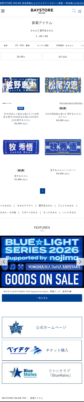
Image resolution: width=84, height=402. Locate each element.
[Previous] (3, 3)
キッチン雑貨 (43, 45)
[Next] (81, 3)
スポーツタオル (30, 212)
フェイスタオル (66, 205)
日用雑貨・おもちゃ (64, 45)
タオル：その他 (8, 212)
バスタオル (5, 205)
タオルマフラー (25, 205)
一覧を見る (42, 298)
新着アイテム (36, 398)
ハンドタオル (69, 212)
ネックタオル (50, 212)
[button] (21, 56)
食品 (6, 45)
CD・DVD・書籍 (22, 45)
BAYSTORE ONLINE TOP (14, 398)
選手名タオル (45, 205)
